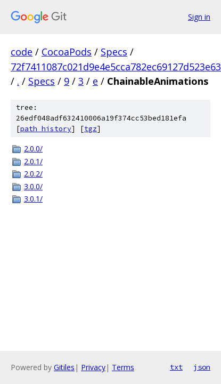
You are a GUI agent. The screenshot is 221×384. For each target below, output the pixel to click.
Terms (123, 367)
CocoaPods (67, 51)
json (201, 367)
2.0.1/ (33, 161)
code (21, 51)
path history (45, 128)
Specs (114, 51)
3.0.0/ (33, 186)
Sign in (199, 17)
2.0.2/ (33, 174)
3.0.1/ (33, 199)
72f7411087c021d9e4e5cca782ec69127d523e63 (116, 66)
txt (176, 367)
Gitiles (64, 367)
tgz (90, 128)
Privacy (93, 367)
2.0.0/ (33, 148)
